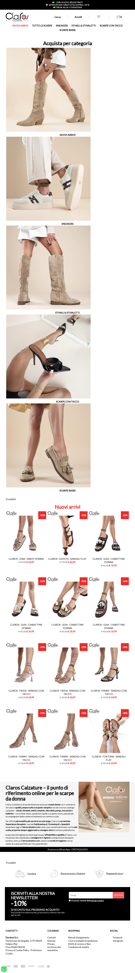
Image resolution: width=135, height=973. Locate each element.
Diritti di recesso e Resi (79, 944)
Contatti (51, 937)
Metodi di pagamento (78, 937)
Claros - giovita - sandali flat (67, 558)
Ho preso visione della (87, 900)
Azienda (51, 940)
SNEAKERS (62, 25)
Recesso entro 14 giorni (73, 873)
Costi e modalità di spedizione (83, 940)
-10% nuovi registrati (67, 2)
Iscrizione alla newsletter (54, 949)
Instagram (118, 940)
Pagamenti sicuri (114, 873)
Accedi (78, 16)
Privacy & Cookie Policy (17, 950)
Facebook (117, 937)
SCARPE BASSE (67, 30)
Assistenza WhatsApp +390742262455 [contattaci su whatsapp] (67, 849)
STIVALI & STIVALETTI (83, 25)
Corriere (31, 873)
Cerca (57, 17)
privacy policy (97, 900)
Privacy (51, 944)
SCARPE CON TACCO (111, 25)
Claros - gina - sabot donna (26, 558)
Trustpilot (11, 499)
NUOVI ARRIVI (20, 25)
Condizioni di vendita (78, 947)
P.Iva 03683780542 (15, 947)
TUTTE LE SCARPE (42, 25)
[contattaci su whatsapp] (4, 968)
